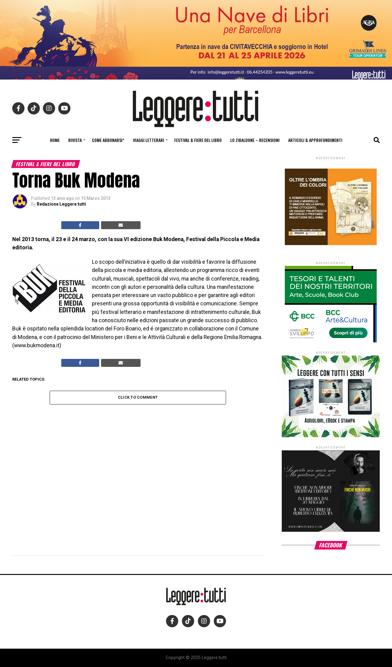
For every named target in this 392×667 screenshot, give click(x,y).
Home (55, 140)
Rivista (75, 140)
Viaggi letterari (148, 140)
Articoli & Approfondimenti (315, 140)
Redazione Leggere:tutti (61, 204)
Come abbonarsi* (108, 140)
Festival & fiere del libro (198, 140)
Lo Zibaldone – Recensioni (255, 140)
